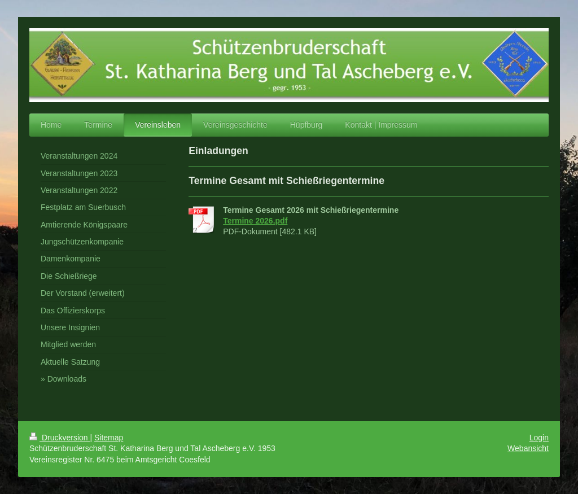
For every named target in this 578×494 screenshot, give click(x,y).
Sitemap (108, 437)
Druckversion (59, 437)
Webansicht (528, 448)
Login (539, 437)
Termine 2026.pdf (255, 220)
